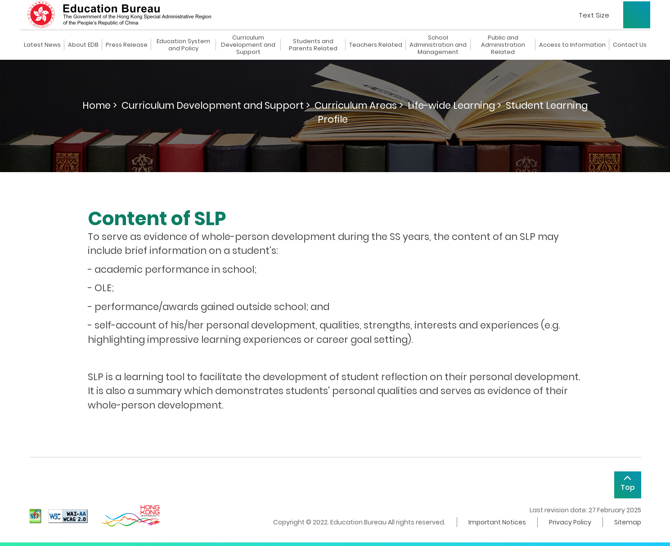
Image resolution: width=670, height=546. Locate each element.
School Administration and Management (438, 45)
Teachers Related (375, 45)
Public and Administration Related (503, 45)
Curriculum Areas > (359, 105)
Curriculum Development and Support (248, 45)
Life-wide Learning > (454, 105)
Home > (99, 105)
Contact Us (630, 45)
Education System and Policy (183, 45)
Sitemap (627, 522)
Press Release (127, 45)
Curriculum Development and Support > (215, 105)
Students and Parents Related (313, 45)
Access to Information (572, 45)
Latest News (42, 45)
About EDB (83, 45)
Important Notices (497, 522)
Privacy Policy (570, 522)
